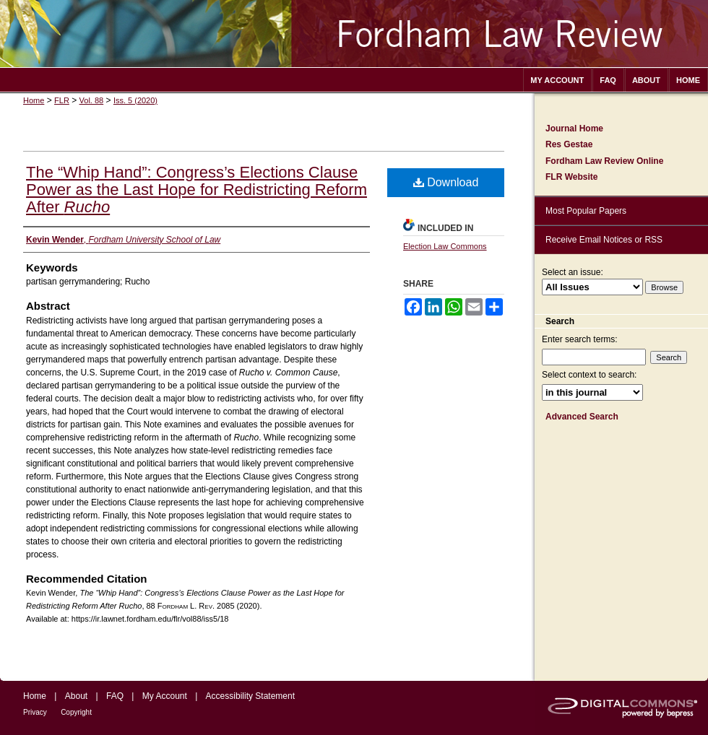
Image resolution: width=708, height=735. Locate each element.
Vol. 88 (91, 100)
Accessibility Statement (250, 696)
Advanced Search (581, 417)
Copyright (76, 712)
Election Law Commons (445, 246)
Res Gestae (568, 144)
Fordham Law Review (354, 33)
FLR (61, 100)
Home (33, 100)
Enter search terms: (580, 339)
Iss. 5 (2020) (135, 100)
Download (446, 182)
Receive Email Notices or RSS (603, 240)
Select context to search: (589, 375)
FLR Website (571, 177)
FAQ (115, 696)
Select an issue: (572, 272)
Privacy (35, 712)
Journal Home (574, 128)
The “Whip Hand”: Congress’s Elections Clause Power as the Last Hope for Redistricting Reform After (196, 189)
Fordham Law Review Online (604, 161)
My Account (164, 696)
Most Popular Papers (585, 211)
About (76, 696)
